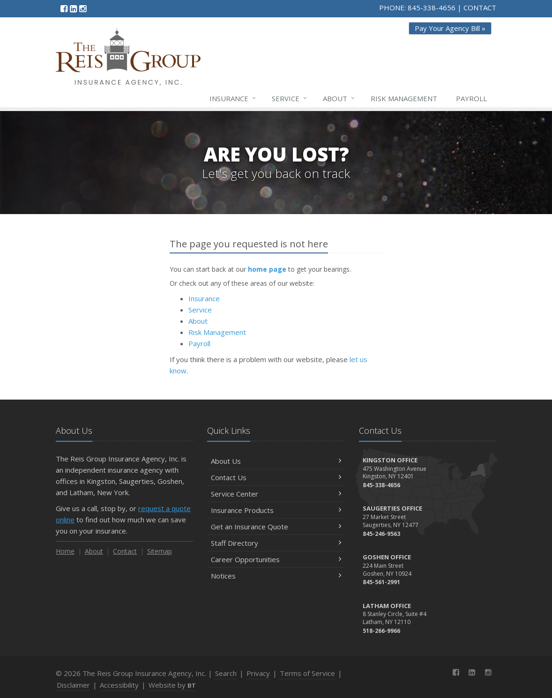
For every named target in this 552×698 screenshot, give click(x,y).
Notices (276, 575)
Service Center (276, 493)
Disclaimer (73, 685)
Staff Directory (276, 543)
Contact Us (276, 477)
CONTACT (479, 7)
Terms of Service (307, 673)
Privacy (258, 673)
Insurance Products (276, 510)
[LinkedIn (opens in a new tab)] (73, 8)
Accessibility (119, 685)
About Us (276, 461)
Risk (404, 98)
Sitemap (159, 551)
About (339, 98)
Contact (125, 551)
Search (226, 673)
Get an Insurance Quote (276, 526)
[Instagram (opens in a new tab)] (82, 8)
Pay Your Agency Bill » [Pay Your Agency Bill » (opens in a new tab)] (450, 28)
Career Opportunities (276, 559)
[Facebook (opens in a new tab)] (63, 8)
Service (290, 98)
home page (267, 269)
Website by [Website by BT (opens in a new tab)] (172, 685)
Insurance (233, 98)
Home (65, 551)
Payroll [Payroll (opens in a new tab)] (471, 98)
